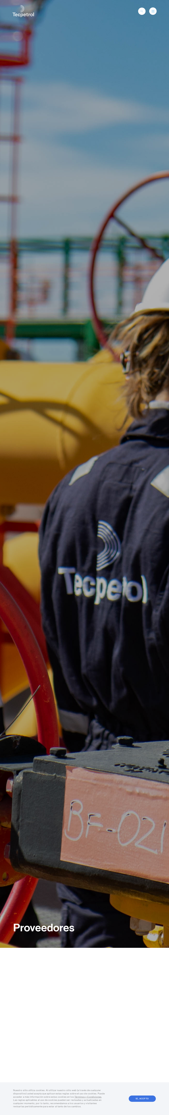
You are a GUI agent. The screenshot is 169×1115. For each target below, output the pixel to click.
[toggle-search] (141, 11)
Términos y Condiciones (88, 1097)
